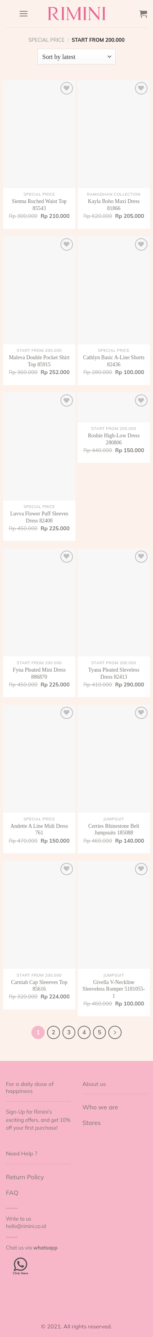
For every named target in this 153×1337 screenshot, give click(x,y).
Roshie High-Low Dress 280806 (114, 439)
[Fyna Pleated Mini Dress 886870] (39, 602)
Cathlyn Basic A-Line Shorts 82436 (114, 361)
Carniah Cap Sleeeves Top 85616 (39, 985)
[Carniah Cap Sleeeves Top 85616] (39, 915)
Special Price (46, 40)
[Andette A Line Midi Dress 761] (39, 759)
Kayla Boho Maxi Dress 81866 (114, 204)
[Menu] (23, 13)
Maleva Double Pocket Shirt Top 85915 (39, 361)
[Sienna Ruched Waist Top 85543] (39, 134)
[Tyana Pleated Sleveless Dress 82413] (114, 602)
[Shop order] (76, 56)
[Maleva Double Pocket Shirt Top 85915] (39, 290)
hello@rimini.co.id (26, 1226)
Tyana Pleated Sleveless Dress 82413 (113, 673)
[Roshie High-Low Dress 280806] (114, 407)
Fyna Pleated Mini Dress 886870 (39, 673)
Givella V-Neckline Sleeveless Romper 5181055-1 (113, 989)
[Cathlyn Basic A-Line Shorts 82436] (114, 290)
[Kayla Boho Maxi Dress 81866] (114, 134)
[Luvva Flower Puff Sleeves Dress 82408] (39, 446)
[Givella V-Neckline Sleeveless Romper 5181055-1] (114, 915)
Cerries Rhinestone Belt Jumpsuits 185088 (113, 829)
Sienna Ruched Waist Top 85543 (39, 204)
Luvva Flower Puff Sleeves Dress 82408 (39, 517)
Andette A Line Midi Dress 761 (39, 829)
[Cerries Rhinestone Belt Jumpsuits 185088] (114, 759)
